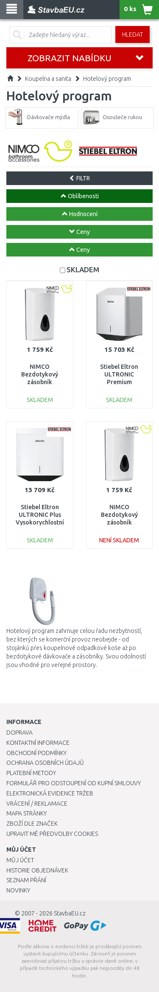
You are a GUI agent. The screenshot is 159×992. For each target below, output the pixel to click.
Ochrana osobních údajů (45, 762)
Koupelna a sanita (48, 78)
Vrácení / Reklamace (36, 803)
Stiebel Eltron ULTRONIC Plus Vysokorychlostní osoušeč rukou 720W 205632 (40, 523)
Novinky (18, 890)
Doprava (19, 732)
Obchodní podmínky (36, 753)
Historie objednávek (37, 870)
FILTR (79, 178)
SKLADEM (83, 269)
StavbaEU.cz (70, 913)
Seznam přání (26, 880)
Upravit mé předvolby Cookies (52, 833)
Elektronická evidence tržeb (49, 793)
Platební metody (31, 773)
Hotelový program (107, 78)
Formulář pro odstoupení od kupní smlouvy (73, 783)
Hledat (132, 34)
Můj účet (20, 860)
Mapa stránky (26, 813)
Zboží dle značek (32, 823)
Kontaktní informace (38, 742)
